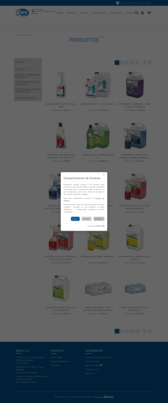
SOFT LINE (100, 226)
